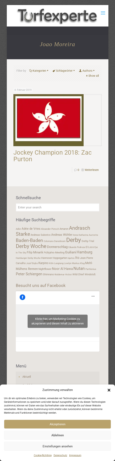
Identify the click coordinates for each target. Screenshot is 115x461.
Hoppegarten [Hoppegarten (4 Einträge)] (60, 257)
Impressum (75, 455)
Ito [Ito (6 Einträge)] (77, 258)
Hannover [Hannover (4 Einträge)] (46, 257)
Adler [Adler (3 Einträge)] (18, 229)
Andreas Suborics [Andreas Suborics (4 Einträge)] (41, 234)
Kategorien (39, 70)
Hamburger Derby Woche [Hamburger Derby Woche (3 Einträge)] (28, 258)
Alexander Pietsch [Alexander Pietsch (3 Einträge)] (50, 229)
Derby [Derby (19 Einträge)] (73, 240)
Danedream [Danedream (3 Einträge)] (60, 241)
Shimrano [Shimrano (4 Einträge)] (48, 274)
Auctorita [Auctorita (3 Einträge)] (93, 235)
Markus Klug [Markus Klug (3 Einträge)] (78, 263)
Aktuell (26, 376)
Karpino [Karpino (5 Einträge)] (43, 263)
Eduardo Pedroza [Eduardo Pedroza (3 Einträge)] (76, 247)
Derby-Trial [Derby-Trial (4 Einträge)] (88, 241)
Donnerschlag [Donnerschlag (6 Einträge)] (57, 247)
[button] (109, 390)
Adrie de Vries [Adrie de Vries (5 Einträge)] (31, 228)
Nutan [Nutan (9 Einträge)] (79, 268)
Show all (92, 75)
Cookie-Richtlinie (43, 455)
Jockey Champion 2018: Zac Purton (52, 156)
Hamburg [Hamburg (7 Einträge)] (84, 252)
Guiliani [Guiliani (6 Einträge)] (70, 252)
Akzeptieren (57, 424)
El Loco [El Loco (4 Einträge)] (90, 247)
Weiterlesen (92, 169)
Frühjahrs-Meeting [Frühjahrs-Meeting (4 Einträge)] (54, 252)
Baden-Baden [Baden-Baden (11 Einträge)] (29, 240)
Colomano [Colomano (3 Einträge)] (49, 241)
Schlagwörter (64, 70)
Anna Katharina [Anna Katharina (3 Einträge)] (80, 235)
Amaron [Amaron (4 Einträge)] (64, 228)
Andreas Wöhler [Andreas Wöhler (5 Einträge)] (61, 235)
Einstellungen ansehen (58, 446)
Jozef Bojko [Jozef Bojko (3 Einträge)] (32, 263)
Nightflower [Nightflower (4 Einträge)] (44, 268)
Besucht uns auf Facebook (41, 285)
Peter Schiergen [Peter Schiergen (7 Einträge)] (29, 274)
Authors (87, 70)
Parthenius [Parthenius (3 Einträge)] (90, 269)
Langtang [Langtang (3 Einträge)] (58, 263)
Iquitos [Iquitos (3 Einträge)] (71, 258)
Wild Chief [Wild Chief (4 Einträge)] (78, 274)
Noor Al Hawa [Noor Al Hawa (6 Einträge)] (62, 269)
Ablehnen (57, 435)
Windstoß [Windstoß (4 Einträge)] (90, 274)
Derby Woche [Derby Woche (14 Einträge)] (31, 246)
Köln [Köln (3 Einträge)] (51, 263)
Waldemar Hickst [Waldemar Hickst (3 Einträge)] (63, 274)
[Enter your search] (57, 207)
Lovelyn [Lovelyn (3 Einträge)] (67, 263)
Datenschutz (60, 455)
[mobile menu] (103, 13)
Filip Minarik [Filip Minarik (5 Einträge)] (35, 252)
